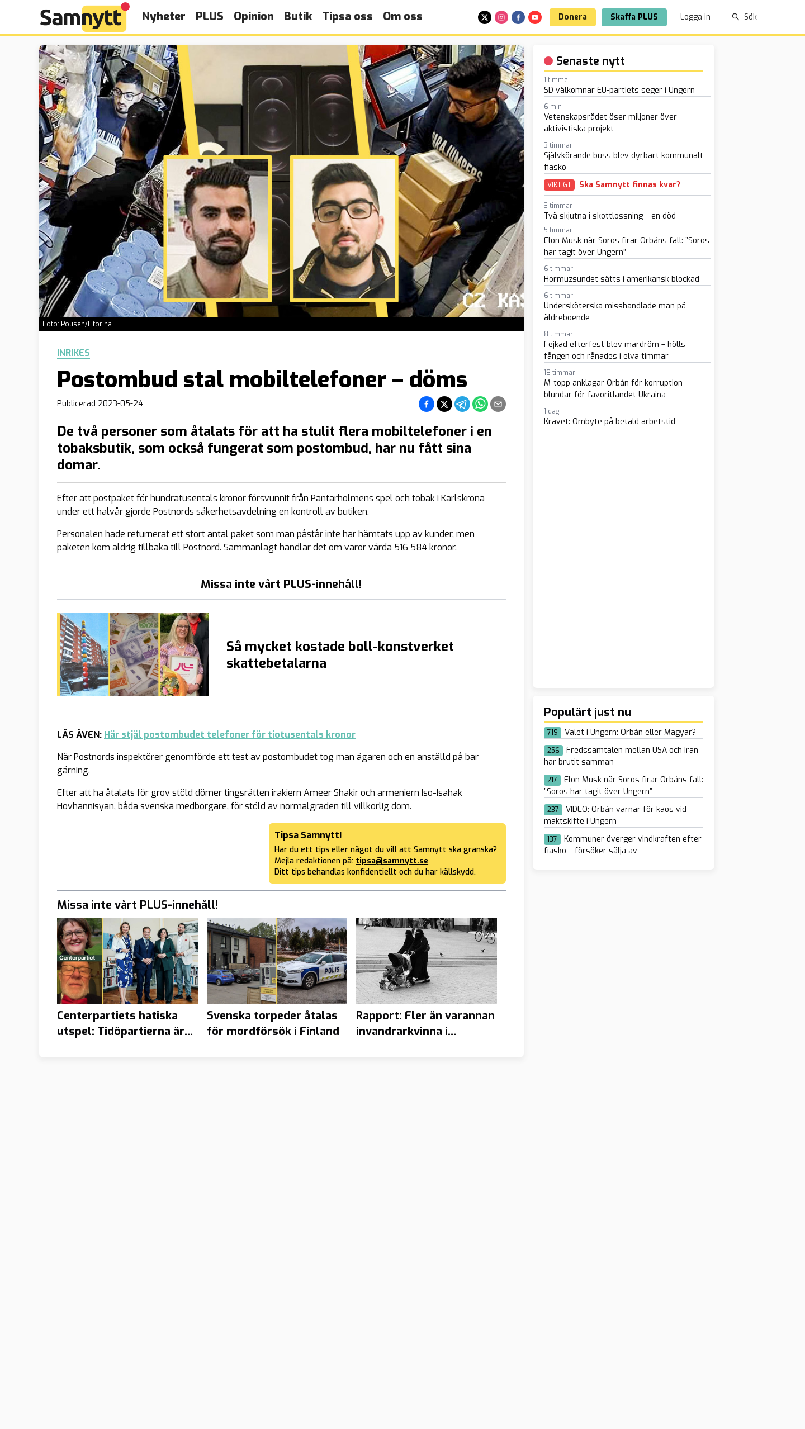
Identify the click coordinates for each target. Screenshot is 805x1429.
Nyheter (164, 16)
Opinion (254, 16)
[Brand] (85, 17)
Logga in (695, 17)
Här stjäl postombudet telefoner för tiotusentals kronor (230, 734)
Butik (298, 16)
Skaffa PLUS (634, 17)
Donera (572, 17)
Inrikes (73, 353)
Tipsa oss (347, 16)
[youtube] (535, 17)
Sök (744, 17)
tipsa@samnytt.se (392, 861)
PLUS (210, 16)
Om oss (403, 16)
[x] (484, 17)
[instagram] (501, 17)
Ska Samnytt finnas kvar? (629, 185)
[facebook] (518, 17)
